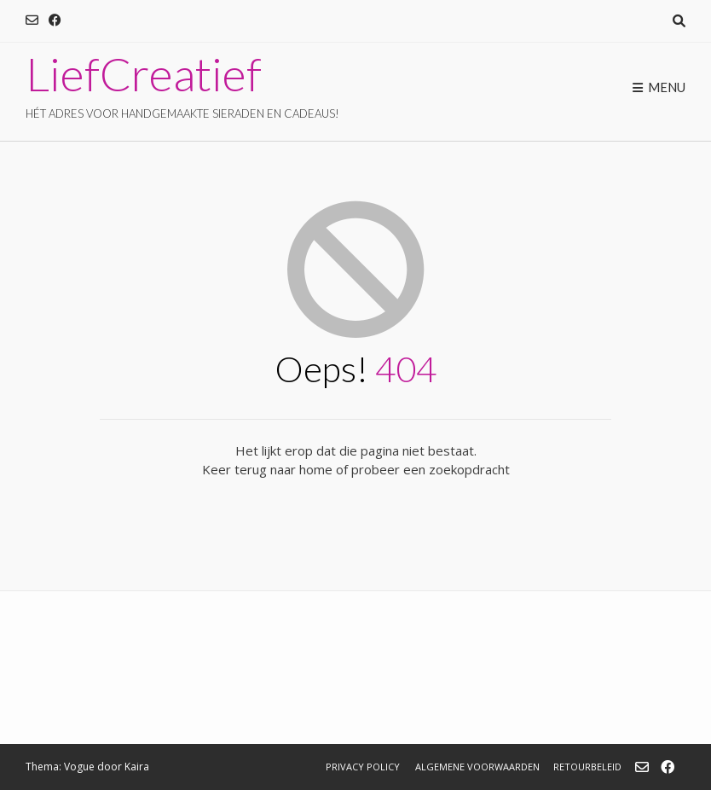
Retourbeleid (587, 766)
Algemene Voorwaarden (477, 766)
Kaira (136, 766)
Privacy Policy (363, 766)
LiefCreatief (144, 74)
